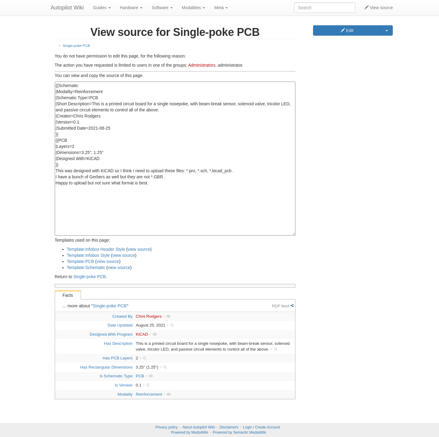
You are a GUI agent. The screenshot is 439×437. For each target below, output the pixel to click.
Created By (122, 316)
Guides (102, 7)
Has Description (118, 343)
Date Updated (120, 325)
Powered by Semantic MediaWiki (239, 432)
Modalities (193, 7)
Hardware (131, 7)
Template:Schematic (86, 267)
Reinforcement (149, 394)
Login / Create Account (261, 427)
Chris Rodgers (149, 316)
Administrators (201, 65)
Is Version (123, 385)
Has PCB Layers (117, 358)
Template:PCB (80, 261)
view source (139, 249)
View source (378, 7)
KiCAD (142, 334)
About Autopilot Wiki (198, 427)
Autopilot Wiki (67, 8)
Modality (125, 394)
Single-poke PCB (76, 45)
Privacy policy (166, 427)
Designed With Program (111, 334)
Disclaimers (229, 427)
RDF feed (280, 306)
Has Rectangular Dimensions (106, 367)
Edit (347, 30)
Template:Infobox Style (88, 255)
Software (162, 7)
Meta (221, 7)
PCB (140, 376)
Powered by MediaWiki (189, 432)
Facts (68, 295)
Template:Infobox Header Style (96, 249)
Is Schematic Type (115, 376)
